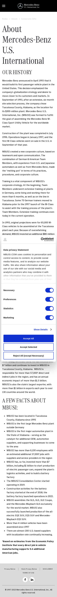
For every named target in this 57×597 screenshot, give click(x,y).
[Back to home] (29, 6)
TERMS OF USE (28, 573)
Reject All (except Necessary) (28, 355)
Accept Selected (28, 347)
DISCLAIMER (48, 569)
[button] (3, 6)
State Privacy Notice (29, 569)
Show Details (41, 329)
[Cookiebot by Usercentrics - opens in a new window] (41, 239)
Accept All (28, 338)
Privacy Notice (9, 569)
